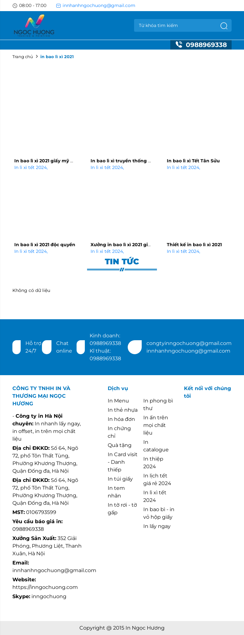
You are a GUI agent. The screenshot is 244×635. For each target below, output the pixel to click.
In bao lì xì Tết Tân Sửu (193, 161)
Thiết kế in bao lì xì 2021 (194, 244)
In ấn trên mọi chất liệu (155, 425)
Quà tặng (120, 445)
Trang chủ (22, 56)
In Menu (118, 401)
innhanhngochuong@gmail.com (95, 5)
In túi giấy (120, 479)
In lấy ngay (157, 526)
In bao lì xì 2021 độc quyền (44, 244)
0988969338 (201, 45)
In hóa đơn (121, 419)
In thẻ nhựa (123, 410)
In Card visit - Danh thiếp (123, 462)
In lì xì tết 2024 (31, 167)
